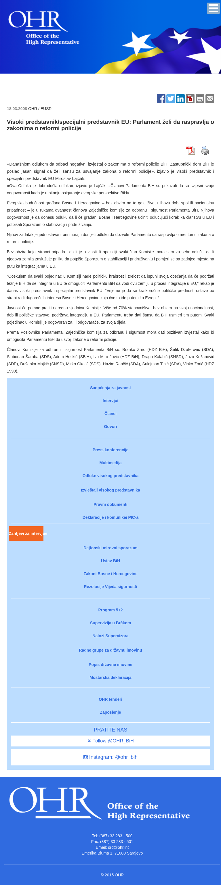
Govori (110, 426)
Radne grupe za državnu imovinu (110, 650)
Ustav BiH (110, 560)
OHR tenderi (110, 699)
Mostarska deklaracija (110, 677)
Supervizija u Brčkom (110, 623)
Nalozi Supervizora (110, 635)
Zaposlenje (110, 712)
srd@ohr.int (118, 847)
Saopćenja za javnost (110, 387)
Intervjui (110, 400)
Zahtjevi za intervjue (26, 533)
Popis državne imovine (110, 664)
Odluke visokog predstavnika (111, 475)
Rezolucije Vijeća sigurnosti (110, 586)
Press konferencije (111, 450)
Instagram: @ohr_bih (110, 757)
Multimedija (110, 462)
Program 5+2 (110, 610)
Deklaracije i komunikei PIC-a (111, 517)
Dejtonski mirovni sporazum (110, 548)
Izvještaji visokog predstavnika (110, 490)
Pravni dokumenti (110, 504)
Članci (110, 413)
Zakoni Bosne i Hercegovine (110, 573)
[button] (213, 8)
